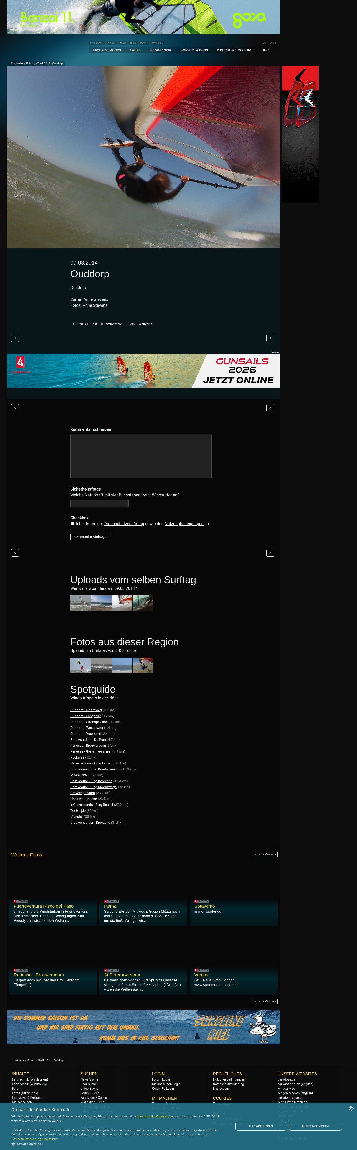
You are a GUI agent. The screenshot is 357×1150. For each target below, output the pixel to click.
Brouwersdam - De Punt (88, 740)
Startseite (17, 63)
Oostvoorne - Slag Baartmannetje (95, 769)
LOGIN (273, 42)
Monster (76, 817)
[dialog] (178, 1126)
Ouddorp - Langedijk (85, 716)
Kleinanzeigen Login (166, 1084)
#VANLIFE (157, 42)
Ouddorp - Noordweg (86, 710)
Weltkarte (145, 324)
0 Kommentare (111, 324)
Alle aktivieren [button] (260, 1126)
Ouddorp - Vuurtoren (85, 734)
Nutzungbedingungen (184, 523)
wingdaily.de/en (289, 1093)
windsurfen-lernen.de (292, 1102)
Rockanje (77, 757)
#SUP (123, 42)
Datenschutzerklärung (124, 523)
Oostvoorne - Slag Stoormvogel (93, 787)
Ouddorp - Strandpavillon (89, 722)
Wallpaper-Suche (93, 1102)
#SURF (144, 42)
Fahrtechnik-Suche (94, 1097)
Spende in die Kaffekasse (153, 1116)
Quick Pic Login (163, 1088)
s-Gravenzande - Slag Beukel (91, 805)
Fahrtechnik (160, 50)
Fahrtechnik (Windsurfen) (30, 1079)
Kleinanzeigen (22, 1102)
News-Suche (89, 1079)
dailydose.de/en (289, 1084)
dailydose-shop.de (290, 1097)
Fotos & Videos (194, 50)
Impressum (221, 1088)
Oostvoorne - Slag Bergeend (91, 781)
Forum (16, 1088)
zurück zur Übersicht (264, 854)
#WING (112, 42)
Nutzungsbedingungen (229, 1079)
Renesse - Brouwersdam (88, 746)
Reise (135, 50)
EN (264, 42)
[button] (119, 1144)
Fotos (29, 63)
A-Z (266, 50)
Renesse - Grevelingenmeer (91, 751)
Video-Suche (89, 1088)
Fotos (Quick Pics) (25, 1093)
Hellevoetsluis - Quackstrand (92, 763)
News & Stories (107, 50)
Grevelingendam (82, 793)
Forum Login (161, 1079)
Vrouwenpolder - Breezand (90, 822)
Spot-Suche (89, 1084)
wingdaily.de (286, 1088)
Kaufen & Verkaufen (235, 50)
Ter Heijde (78, 811)
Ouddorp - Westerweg (86, 728)
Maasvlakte (79, 775)
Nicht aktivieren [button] (315, 1126)
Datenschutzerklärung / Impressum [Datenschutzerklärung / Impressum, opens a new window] (35, 1139)
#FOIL (133, 42)
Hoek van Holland (83, 799)
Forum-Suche (90, 1093)
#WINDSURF (97, 42)
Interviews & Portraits (27, 1097)
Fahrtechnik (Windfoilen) (29, 1084)
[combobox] (351, 1108)
